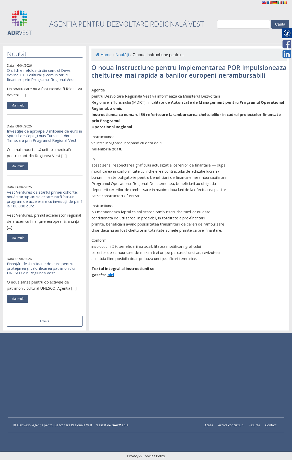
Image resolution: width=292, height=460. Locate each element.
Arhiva (45, 321)
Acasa (208, 425)
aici (111, 274)
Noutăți (122, 54)
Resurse (254, 425)
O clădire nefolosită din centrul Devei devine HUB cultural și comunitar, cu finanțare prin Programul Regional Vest (41, 75)
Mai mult (17, 105)
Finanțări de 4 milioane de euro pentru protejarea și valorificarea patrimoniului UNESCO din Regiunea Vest (41, 268)
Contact (270, 425)
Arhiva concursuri (230, 425)
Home (104, 54)
